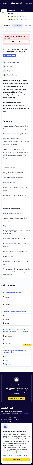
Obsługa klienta (10, 55)
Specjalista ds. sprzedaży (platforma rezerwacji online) (14, 351)
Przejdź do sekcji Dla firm (17, 398)
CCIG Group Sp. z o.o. (13, 62)
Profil (29, 3)
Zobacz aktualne (16, 42)
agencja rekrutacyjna (24, 413)
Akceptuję (16, 459)
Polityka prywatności (18, 455)
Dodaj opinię (24, 19)
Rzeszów (9, 66)
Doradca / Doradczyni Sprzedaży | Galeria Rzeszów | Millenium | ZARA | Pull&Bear (16, 330)
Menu (4, 3)
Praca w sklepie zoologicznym (12, 292)
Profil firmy (7, 25)
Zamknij (27, 455)
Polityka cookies (7, 455)
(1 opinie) (15, 19)
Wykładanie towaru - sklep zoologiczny (15, 311)
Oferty (17, 25)
